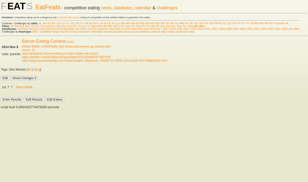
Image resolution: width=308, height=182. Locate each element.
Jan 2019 (22, 29)
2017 (159, 29)
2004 (257, 29)
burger (56, 31)
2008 (229, 29)
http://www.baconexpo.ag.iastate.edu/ (85, 46)
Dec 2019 (149, 29)
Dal (48, 26)
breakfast (45, 31)
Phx (138, 26)
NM (181, 23)
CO (63, 23)
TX (238, 23)
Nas (127, 26)
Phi (133, 26)
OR (212, 23)
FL (82, 23)
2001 (277, 29)
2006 (243, 29)
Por (148, 26)
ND (196, 23)
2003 (264, 29)
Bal (16, 26)
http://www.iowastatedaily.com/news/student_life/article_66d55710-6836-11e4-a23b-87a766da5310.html (94, 60)
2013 (194, 29)
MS (147, 23)
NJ (176, 23)
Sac (162, 26)
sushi (179, 31)
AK (44, 23)
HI (90, 23)
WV (262, 23)
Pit (143, 26)
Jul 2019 (91, 29)
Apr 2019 (57, 29)
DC (73, 23)
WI (266, 23)
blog (37, 69)
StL (174, 26)
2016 (173, 29)
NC (191, 23)
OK (206, 23)
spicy (164, 31)
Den (53, 26)
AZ (49, 23)
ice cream (84, 31)
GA (86, 23)
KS (109, 23)
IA (105, 23)
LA (118, 23)
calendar (142, 7)
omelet (108, 31)
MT (158, 23)
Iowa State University (40, 46)
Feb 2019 (34, 29)
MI (137, 23)
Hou (64, 26)
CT (68, 23)
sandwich (144, 31)
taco (185, 31)
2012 (201, 29)
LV (88, 26)
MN (142, 23)
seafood (155, 31)
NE (162, 23)
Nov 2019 (137, 29)
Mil (105, 26)
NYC (121, 26)
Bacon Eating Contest (44, 41)
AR (53, 23)
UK (287, 23)
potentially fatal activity (68, 17)
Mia (100, 26)
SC (224, 23)
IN (101, 23)
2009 (222, 29)
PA (216, 23)
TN (234, 23)
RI (220, 23)
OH (201, 23)
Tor (184, 26)
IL (98, 23)
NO (116, 26)
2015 (180, 29)
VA (251, 23)
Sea (168, 26)
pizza (134, 31)
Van (190, 26)
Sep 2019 (114, 29)
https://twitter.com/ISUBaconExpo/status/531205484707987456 (66, 57)
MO (152, 23)
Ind (69, 26)
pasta (127, 31)
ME (123, 23)
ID (94, 23)
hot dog (73, 31)
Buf (27, 26)
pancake (117, 31)
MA (133, 23)
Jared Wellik (24, 87)
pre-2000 (294, 29)
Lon (84, 26)
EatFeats (48, 7)
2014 (187, 29)
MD (128, 23)
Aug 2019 (102, 29)
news (106, 7)
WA (256, 23)
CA (58, 23)
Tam (179, 26)
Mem (94, 26)
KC (74, 26)
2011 (208, 29)
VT (247, 23)
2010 (215, 29)
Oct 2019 (126, 29)
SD (229, 23)
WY (271, 23)
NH (172, 23)
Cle (43, 26)
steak (171, 31)
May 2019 (68, 29)
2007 (236, 29)
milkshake (96, 31)
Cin (38, 26)
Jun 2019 (80, 29)
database (123, 7)
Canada (279, 23)
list (30, 69)
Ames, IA (28, 50)
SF (157, 26)
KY (114, 23)
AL (40, 23)
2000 (285, 29)
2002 (270, 29)
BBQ (35, 31)
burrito (64, 31)
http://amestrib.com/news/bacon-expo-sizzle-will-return (60, 53)
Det (59, 26)
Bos (22, 26)
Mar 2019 (46, 29)
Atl (12, 26)
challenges (167, 7)
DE (77, 23)
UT (243, 23)
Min (110, 26)
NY (186, 23)
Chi (32, 26)
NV (167, 23)
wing (191, 31)
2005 (249, 29)
